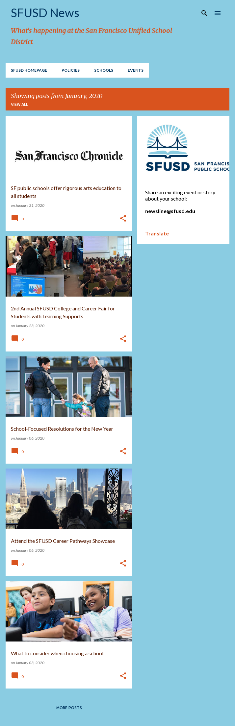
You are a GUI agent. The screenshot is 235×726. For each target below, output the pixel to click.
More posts (69, 708)
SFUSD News (45, 12)
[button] (123, 218)
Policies (71, 70)
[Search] (204, 13)
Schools (103, 70)
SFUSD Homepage (29, 70)
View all (19, 104)
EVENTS (136, 70)
